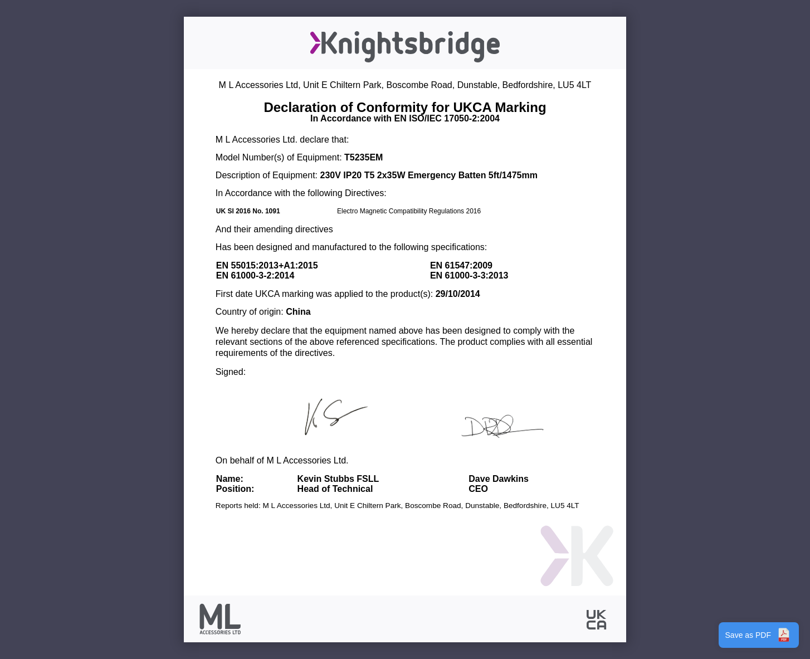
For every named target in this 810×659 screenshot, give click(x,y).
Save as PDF (758, 635)
